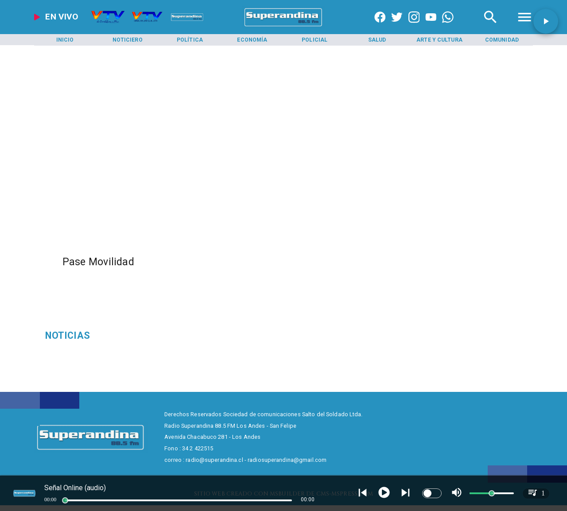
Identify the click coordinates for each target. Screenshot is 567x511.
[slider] (65, 500)
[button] (545, 21)
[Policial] (315, 40)
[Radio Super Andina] (490, 26)
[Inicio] (65, 40)
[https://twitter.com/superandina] (397, 26)
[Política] (190, 40)
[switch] (432, 493)
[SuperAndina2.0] (283, 26)
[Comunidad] (502, 40)
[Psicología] (124, 336)
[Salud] (377, 40)
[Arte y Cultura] (439, 40)
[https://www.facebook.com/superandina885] (380, 26)
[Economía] (252, 40)
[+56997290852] (448, 26)
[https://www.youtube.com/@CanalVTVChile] (431, 26)
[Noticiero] (128, 40)
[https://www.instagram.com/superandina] (414, 26)
